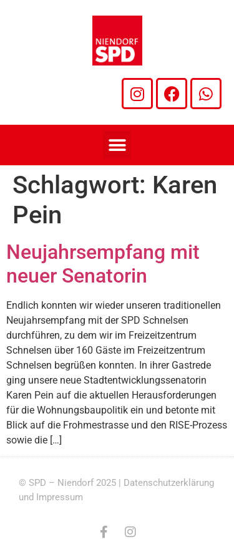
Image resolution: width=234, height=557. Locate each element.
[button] (117, 145)
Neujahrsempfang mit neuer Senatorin (103, 264)
